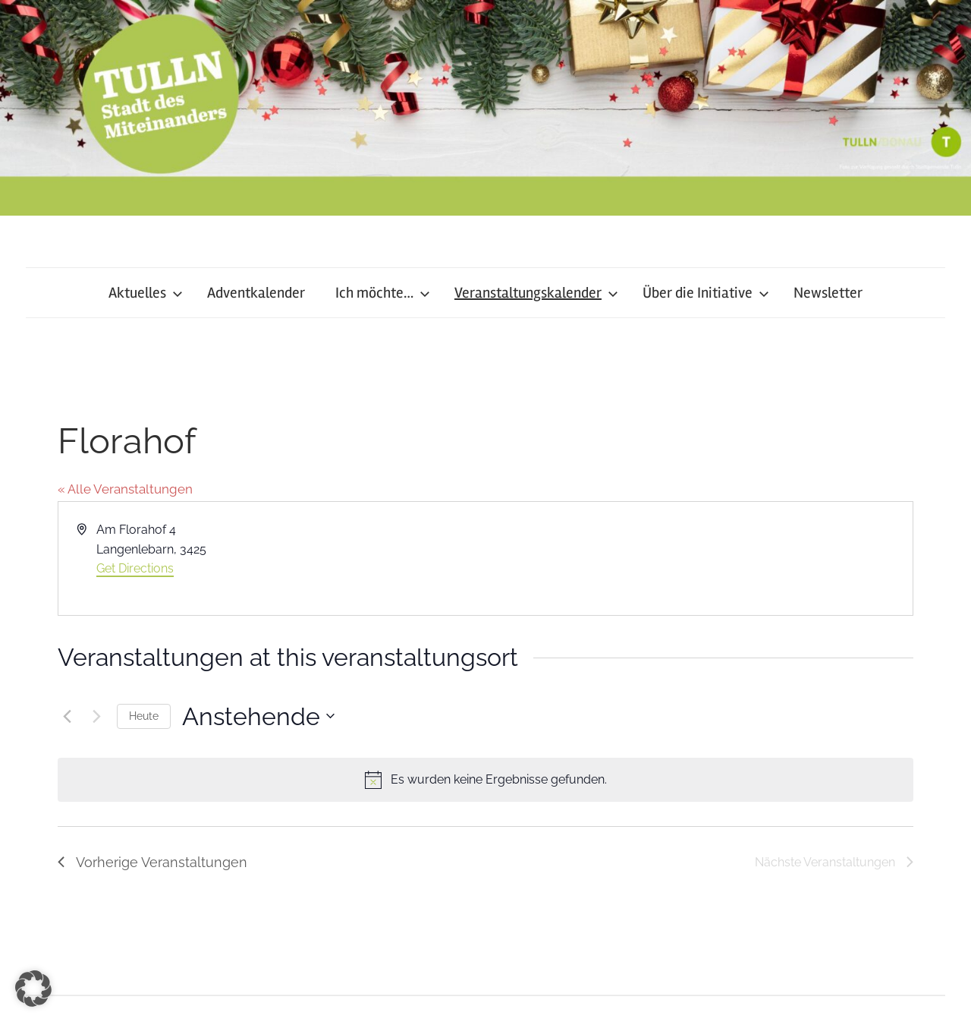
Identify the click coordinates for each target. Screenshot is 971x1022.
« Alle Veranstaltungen (125, 489)
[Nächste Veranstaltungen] (96, 716)
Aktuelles (145, 292)
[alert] (485, 780)
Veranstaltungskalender (536, 292)
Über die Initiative (706, 292)
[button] (33, 988)
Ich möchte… (382, 292)
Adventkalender (256, 292)
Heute (144, 716)
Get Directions (135, 568)
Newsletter (828, 292)
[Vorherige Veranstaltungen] (67, 716)
